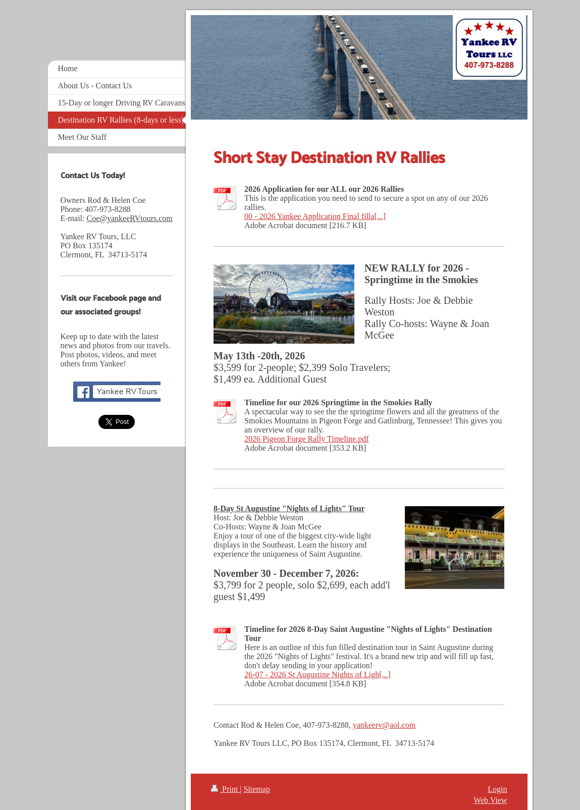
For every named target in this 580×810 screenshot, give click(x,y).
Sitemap (256, 789)
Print (225, 789)
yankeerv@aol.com (384, 725)
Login (497, 789)
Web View (490, 800)
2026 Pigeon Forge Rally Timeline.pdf (306, 439)
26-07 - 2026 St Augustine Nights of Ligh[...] (317, 674)
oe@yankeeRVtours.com (132, 218)
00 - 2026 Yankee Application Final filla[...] (315, 216)
